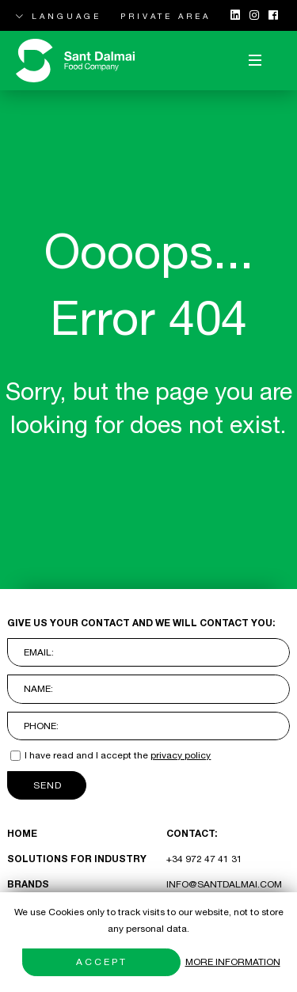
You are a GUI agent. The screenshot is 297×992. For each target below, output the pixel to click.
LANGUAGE (58, 16)
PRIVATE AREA (165, 16)
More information (232, 961)
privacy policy (180, 755)
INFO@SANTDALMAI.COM (224, 884)
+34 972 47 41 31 (204, 859)
